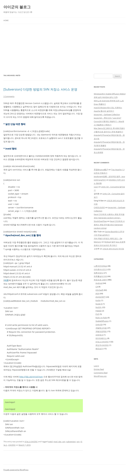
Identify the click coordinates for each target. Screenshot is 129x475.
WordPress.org (100, 376)
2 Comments (8, 96)
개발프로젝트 (101, 331)
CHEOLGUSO (99, 207)
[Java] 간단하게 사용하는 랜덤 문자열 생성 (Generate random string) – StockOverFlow (109, 218)
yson (96, 186)
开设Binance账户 (101, 169)
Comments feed (100, 372)
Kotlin (98, 300)
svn (78, 441)
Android (99, 283)
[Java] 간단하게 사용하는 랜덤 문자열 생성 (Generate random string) (109, 224)
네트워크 (99, 335)
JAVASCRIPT (100, 297)
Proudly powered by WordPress (15, 470)
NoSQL (99, 307)
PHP (97, 314)
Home (6, 20)
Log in (96, 366)
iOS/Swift (99, 290)
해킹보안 (99, 348)
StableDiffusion (102, 321)
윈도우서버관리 (102, 345)
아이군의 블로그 (17, 6)
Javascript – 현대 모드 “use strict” (107, 118)
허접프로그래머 (100, 279)
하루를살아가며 (100, 276)
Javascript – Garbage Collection (107, 114)
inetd (50, 441)
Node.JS (99, 304)
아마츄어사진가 (100, 269)
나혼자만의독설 (100, 266)
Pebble (98, 310)
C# (97, 286)
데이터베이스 (101, 338)
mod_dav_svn (59, 441)
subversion (71, 441)
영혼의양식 (98, 273)
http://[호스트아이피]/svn (31, 376)
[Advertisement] (64, 49)
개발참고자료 (101, 328)
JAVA (97, 293)
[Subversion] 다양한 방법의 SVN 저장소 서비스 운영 (40, 89)
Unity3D (99, 324)
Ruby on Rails (101, 317)
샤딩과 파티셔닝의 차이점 (113, 248)
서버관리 (12, 445)
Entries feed (99, 369)
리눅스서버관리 (31, 441)
